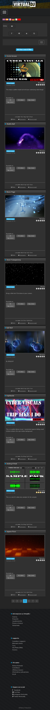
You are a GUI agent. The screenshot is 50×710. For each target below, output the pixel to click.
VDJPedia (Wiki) (17, 647)
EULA (14, 674)
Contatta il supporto (18, 641)
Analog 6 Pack (12, 464)
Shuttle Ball (11, 124)
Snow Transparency (14, 260)
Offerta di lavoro (17, 670)
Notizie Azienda (17, 666)
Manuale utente (17, 643)
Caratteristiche (17, 621)
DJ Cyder (42, 82)
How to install (33, 119)
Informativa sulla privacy (20, 672)
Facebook (16, 690)
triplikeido (10, 396)
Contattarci (16, 668)
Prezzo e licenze (17, 623)
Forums (14, 650)
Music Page (11, 192)
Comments (23, 119)
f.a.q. (14, 645)
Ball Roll (10, 328)
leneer (43, 150)
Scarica (14, 617)
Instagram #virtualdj (19, 694)
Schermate (15, 625)
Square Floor (11, 531)
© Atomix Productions (25, 708)
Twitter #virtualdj (18, 696)
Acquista (15, 619)
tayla (43, 286)
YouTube (16, 692)
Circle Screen (12, 56)
